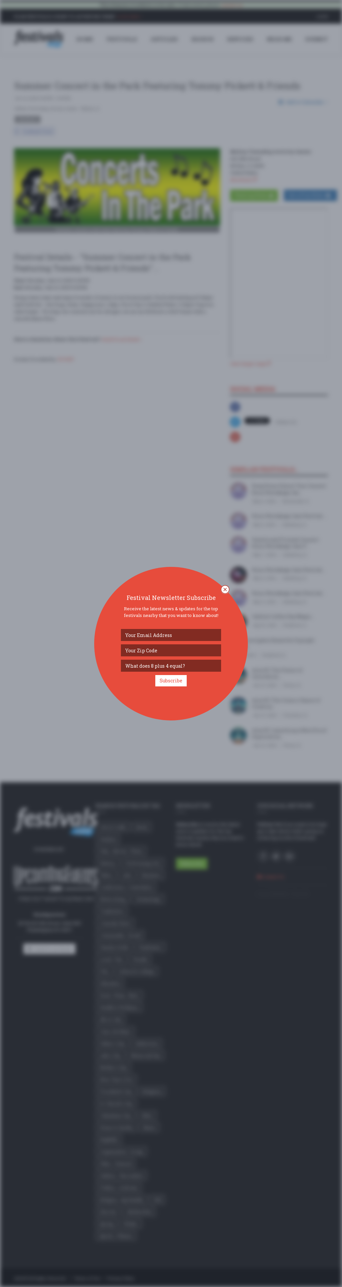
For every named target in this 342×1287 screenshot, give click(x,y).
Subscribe (171, 680)
